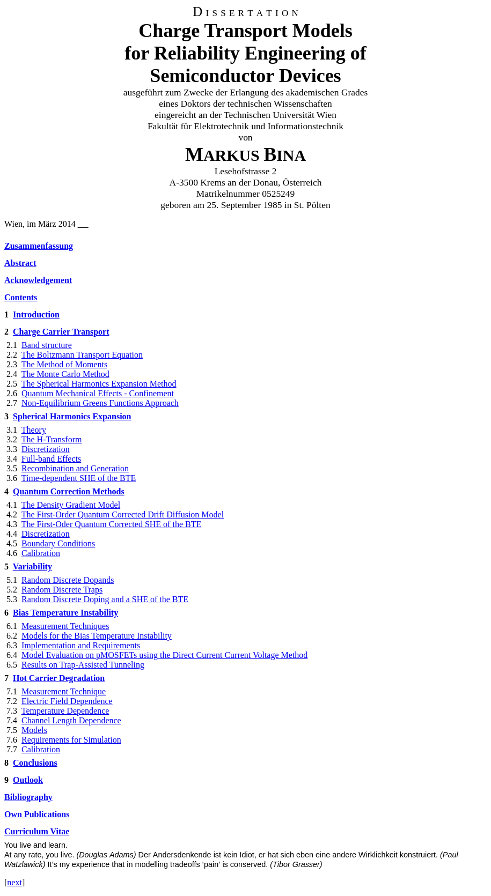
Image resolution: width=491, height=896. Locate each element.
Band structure (46, 345)
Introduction (36, 314)
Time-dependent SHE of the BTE (78, 478)
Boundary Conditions (58, 543)
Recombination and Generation (75, 468)
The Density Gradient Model (70, 504)
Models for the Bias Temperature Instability (96, 635)
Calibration (40, 553)
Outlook (28, 779)
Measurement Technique (63, 691)
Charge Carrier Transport (61, 331)
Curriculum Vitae (36, 831)
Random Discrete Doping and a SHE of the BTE (104, 599)
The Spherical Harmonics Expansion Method (99, 383)
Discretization (45, 449)
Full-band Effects (51, 458)
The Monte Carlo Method (65, 374)
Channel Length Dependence (71, 720)
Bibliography (28, 797)
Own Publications (36, 814)
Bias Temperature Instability (65, 612)
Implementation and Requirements (80, 645)
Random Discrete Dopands (67, 579)
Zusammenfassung (38, 245)
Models (34, 730)
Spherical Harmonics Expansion (72, 416)
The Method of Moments (64, 364)
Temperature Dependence (65, 710)
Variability (32, 566)
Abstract (20, 263)
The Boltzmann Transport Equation (82, 354)
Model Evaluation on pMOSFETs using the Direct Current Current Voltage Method (164, 655)
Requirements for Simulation (71, 739)
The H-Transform (51, 439)
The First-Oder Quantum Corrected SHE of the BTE (111, 524)
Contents (20, 297)
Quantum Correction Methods (68, 491)
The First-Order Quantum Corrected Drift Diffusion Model (122, 514)
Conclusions (35, 762)
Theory (33, 429)
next (14, 882)
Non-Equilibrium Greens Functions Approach (100, 403)
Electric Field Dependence (67, 701)
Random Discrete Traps (61, 589)
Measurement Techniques (65, 626)
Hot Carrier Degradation (59, 678)
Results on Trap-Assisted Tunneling (82, 664)
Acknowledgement (38, 280)
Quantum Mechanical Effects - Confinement (97, 393)
